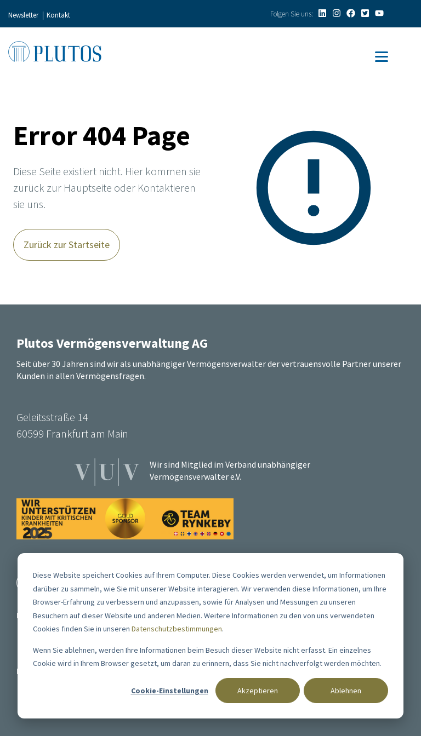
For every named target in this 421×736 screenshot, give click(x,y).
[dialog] (210, 635)
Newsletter (23, 15)
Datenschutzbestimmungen (177, 629)
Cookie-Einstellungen (169, 690)
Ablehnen (346, 690)
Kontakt (58, 15)
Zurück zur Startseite (67, 244)
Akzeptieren (257, 690)
